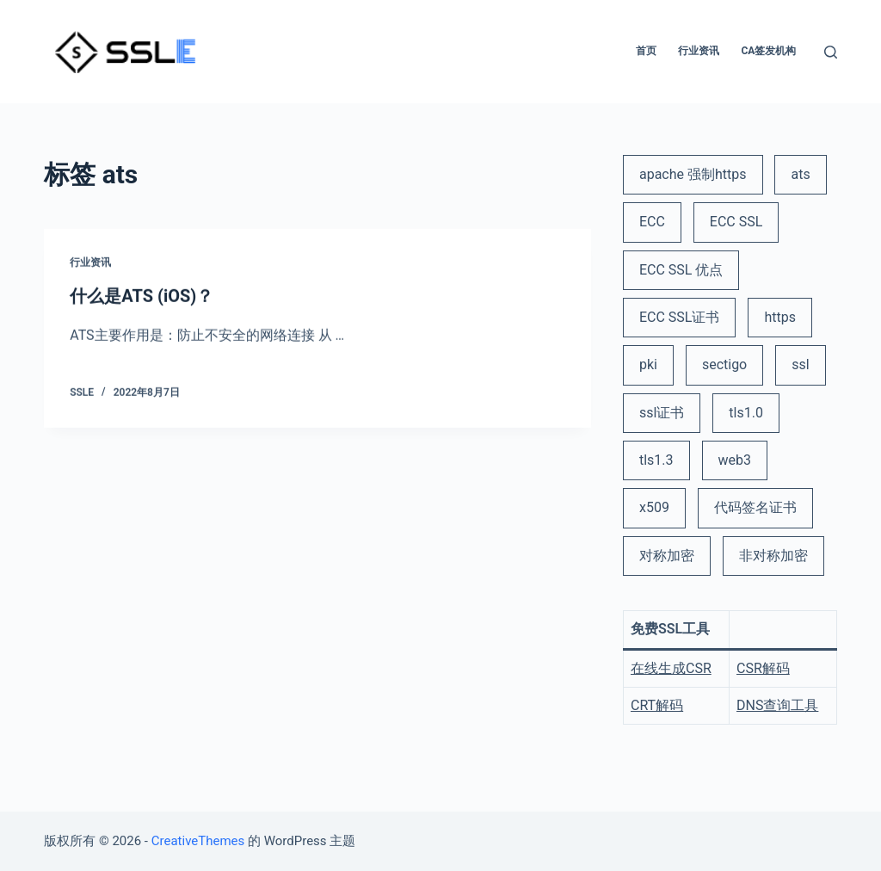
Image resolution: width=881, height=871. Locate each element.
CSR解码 (763, 668)
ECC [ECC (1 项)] (652, 221)
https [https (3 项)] (780, 317)
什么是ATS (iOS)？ (141, 296)
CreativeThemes (198, 841)
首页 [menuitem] (646, 51)
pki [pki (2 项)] (648, 364)
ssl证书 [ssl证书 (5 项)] (661, 413)
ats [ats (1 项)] (800, 174)
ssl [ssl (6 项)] (800, 364)
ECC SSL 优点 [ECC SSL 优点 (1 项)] (681, 270)
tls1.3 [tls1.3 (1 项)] (656, 460)
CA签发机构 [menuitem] (768, 51)
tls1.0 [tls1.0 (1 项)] (746, 413)
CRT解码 (657, 705)
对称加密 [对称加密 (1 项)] (666, 555)
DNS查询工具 (777, 705)
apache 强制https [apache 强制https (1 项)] (693, 174)
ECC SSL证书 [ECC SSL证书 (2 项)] (679, 317)
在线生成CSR (671, 668)
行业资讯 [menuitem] (698, 51)
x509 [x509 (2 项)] (654, 507)
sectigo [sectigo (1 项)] (724, 364)
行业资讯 (90, 263)
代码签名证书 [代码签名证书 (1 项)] (755, 507)
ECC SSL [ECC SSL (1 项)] (736, 221)
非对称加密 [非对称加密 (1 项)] (773, 555)
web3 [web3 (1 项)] (734, 460)
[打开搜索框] (830, 52)
